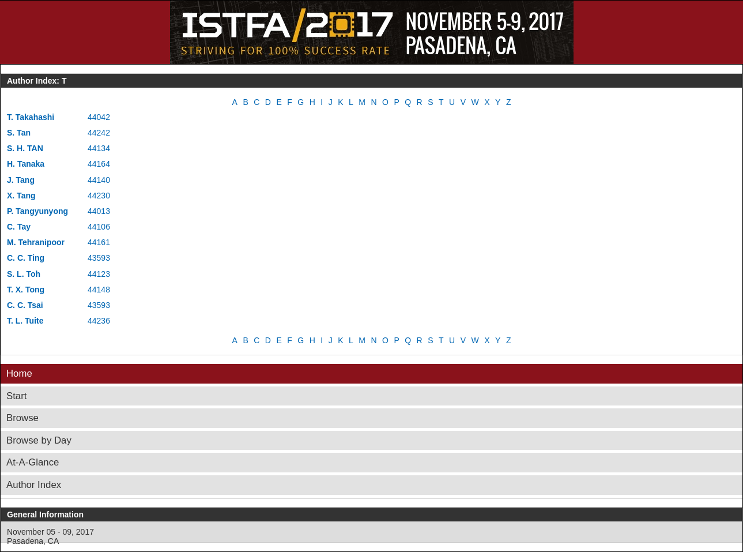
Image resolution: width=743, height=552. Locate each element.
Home (19, 373)
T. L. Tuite (25, 320)
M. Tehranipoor (36, 242)
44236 (99, 320)
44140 (99, 180)
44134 (99, 148)
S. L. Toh (23, 274)
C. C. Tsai (25, 305)
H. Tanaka (25, 163)
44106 (99, 226)
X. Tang (21, 195)
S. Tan (19, 132)
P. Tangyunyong (37, 211)
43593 (99, 257)
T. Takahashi (30, 117)
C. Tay (19, 226)
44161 (99, 242)
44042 (99, 117)
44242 (99, 132)
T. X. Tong (25, 289)
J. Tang (21, 180)
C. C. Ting (25, 257)
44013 (99, 211)
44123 (99, 274)
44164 (99, 163)
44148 (99, 289)
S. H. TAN (25, 148)
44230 (99, 195)
